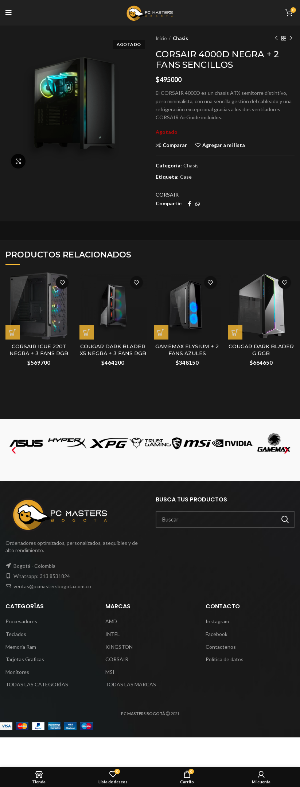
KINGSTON (119, 647)
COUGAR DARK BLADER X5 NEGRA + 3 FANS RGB (113, 350)
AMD (111, 621)
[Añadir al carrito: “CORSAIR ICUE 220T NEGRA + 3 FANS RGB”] (12, 332)
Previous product (276, 38)
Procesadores (21, 621)
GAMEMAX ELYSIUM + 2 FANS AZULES (187, 350)
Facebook (216, 634)
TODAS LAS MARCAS (130, 684)
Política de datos (224, 659)
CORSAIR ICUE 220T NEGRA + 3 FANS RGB (38, 350)
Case (186, 177)
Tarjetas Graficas (24, 659)
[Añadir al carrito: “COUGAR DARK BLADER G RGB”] (235, 332)
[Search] (225, 519)
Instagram (217, 621)
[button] (13, 450)
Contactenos (221, 647)
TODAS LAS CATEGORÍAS (36, 684)
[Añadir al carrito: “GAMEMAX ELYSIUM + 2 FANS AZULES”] (161, 332)
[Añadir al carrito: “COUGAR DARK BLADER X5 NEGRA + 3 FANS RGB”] (86, 332)
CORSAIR (167, 194)
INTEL (112, 634)
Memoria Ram (20, 647)
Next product (291, 38)
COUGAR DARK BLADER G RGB (261, 350)
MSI (109, 672)
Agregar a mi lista (223, 145)
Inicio (161, 38)
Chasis (180, 38)
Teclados (15, 634)
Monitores (17, 672)
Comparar (175, 145)
